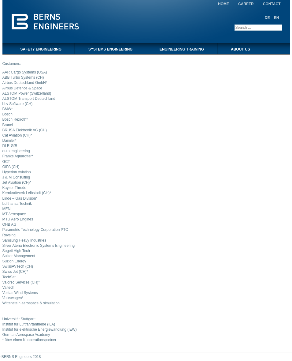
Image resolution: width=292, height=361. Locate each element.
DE (268, 18)
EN (276, 18)
